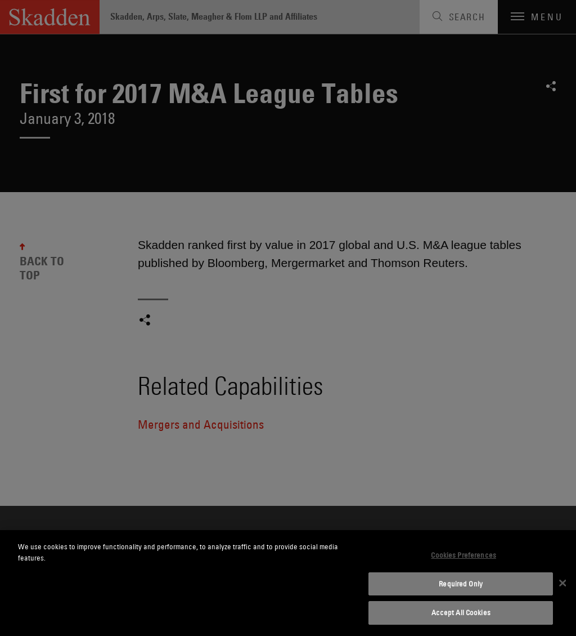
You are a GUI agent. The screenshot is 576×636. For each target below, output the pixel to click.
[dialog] (288, 583)
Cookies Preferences (463, 554)
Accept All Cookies (460, 612)
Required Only (461, 583)
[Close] (562, 583)
